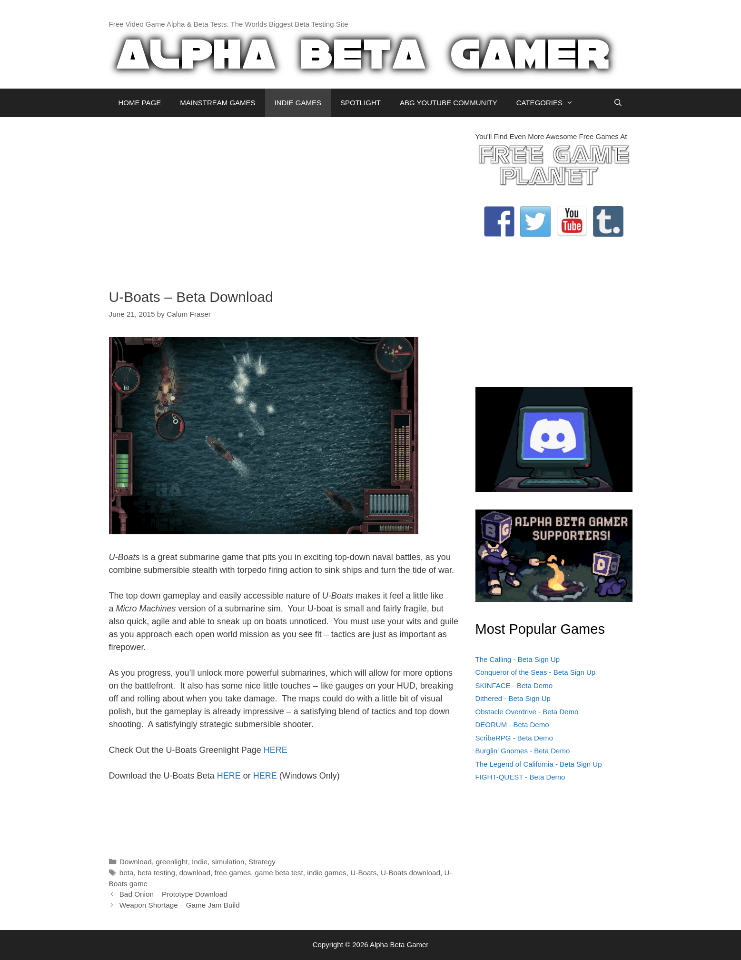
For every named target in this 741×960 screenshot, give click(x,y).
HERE (275, 750)
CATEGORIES (549, 103)
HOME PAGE (140, 103)
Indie (199, 862)
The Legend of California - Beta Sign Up (538, 764)
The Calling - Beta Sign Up (517, 659)
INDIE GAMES (298, 103)
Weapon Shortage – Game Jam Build (179, 905)
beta (126, 873)
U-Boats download (410, 873)
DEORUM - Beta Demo (512, 724)
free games (233, 873)
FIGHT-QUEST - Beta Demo (520, 777)
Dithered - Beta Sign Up (513, 698)
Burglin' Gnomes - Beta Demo (522, 751)
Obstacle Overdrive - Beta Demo (527, 712)
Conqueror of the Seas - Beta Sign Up (535, 672)
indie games (326, 873)
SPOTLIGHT (360, 103)
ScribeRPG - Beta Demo (514, 738)
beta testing (156, 873)
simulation (228, 862)
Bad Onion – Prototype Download (173, 894)
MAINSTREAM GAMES (217, 103)
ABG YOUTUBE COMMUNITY (448, 103)
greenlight (172, 862)
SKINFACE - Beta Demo (514, 685)
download (195, 873)
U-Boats (363, 873)
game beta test (279, 873)
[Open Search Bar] (618, 103)
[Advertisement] (285, 198)
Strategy (262, 862)
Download (135, 862)
